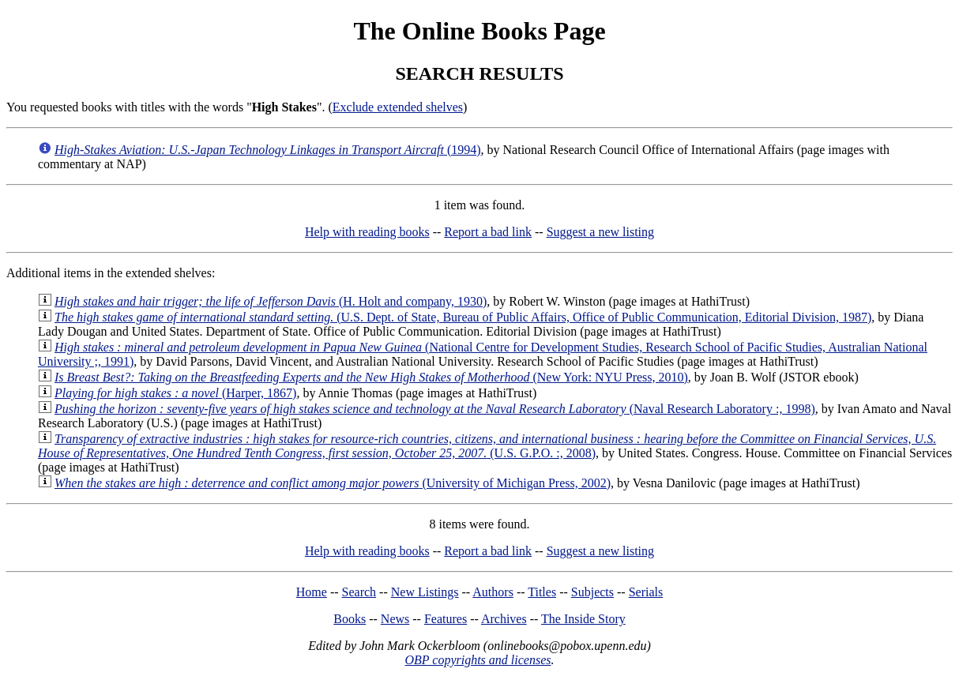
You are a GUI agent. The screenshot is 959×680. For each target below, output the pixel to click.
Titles (542, 592)
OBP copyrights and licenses (477, 660)
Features (445, 619)
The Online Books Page (479, 31)
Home (311, 592)
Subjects (592, 592)
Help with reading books (367, 232)
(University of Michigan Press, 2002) (333, 483)
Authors (492, 592)
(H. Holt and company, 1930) (271, 301)
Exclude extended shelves (398, 107)
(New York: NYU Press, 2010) (371, 377)
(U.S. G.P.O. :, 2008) (487, 446)
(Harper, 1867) (175, 393)
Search (359, 592)
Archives (504, 619)
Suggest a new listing (600, 232)
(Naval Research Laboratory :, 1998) (435, 408)
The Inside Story (583, 619)
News (395, 619)
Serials (646, 592)
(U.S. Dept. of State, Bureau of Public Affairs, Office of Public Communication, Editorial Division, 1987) (463, 317)
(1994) (268, 149)
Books (349, 619)
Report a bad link (488, 232)
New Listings (425, 592)
